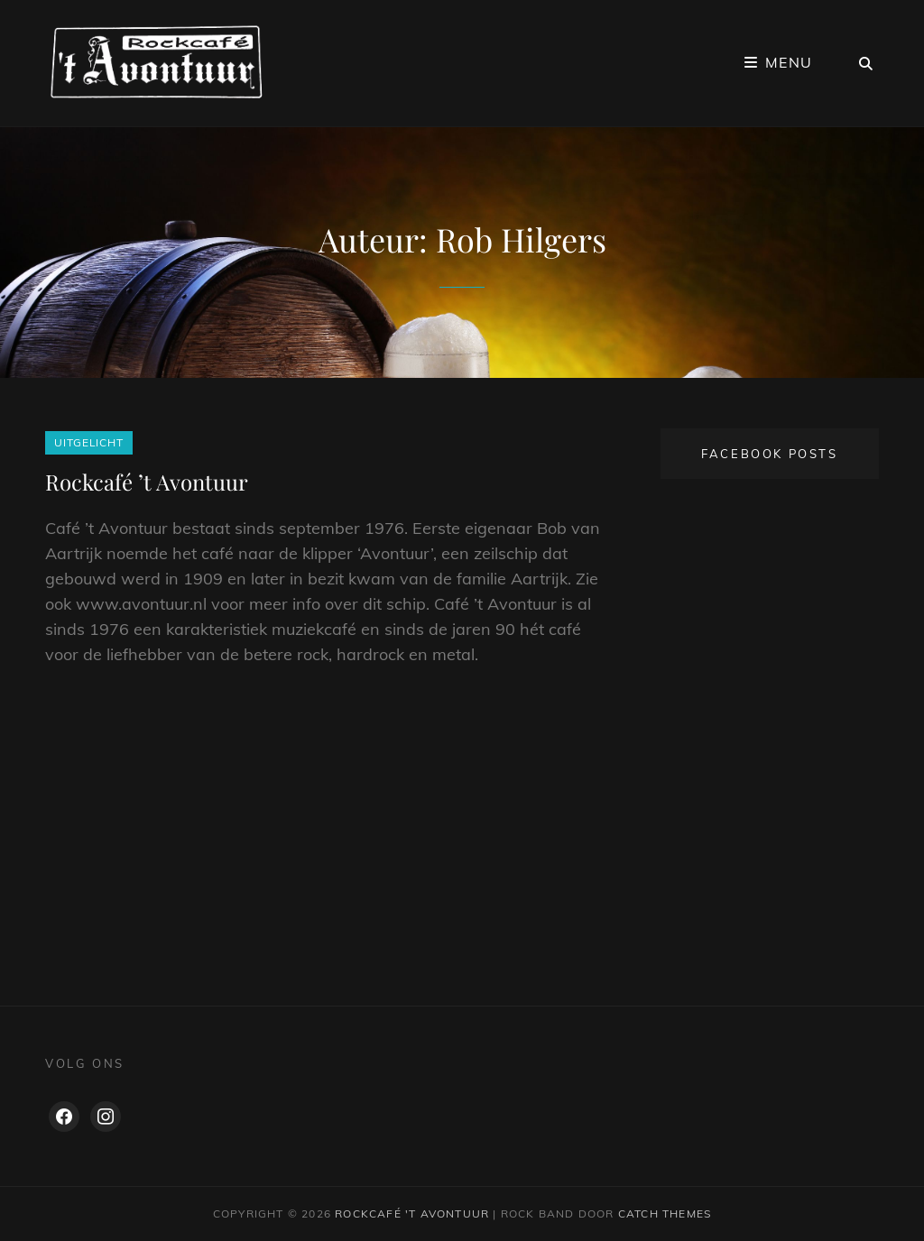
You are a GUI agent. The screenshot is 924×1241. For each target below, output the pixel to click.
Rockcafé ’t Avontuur (146, 481)
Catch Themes (664, 1213)
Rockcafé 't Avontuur (412, 1213)
